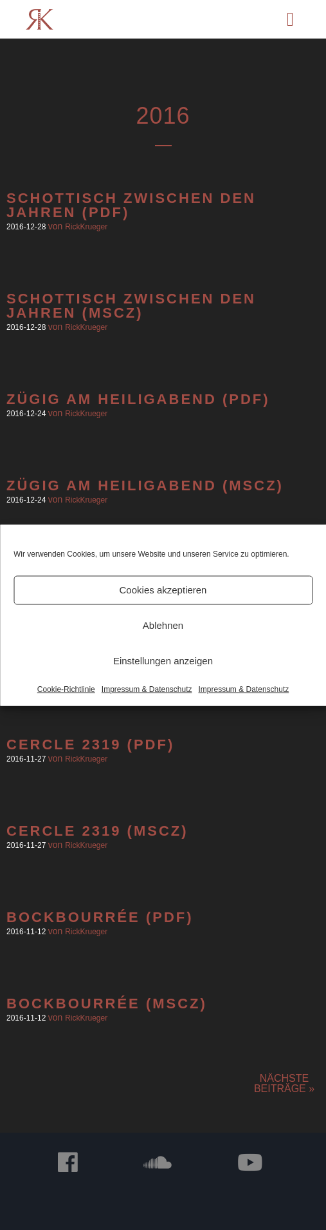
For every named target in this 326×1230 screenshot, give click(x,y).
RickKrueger (86, 226)
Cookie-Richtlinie (66, 688)
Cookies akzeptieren (163, 589)
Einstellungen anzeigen (163, 660)
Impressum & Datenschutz (147, 688)
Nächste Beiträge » (284, 1083)
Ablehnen (163, 625)
